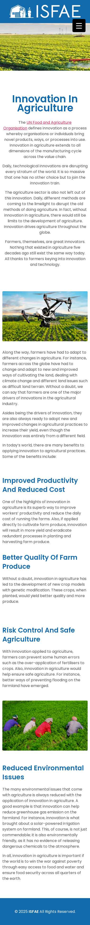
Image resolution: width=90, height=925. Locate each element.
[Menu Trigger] (79, 25)
